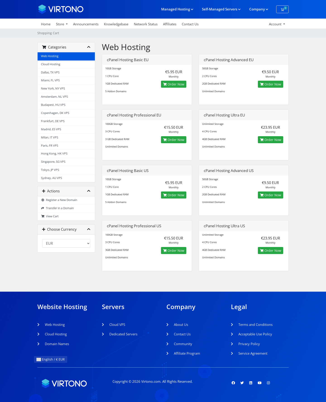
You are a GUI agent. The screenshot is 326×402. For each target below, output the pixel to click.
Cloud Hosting (50, 64)
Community (179, 343)
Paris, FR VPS (49, 146)
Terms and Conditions (252, 324)
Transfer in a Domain (57, 208)
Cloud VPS (113, 324)
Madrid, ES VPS (51, 129)
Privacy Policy (245, 343)
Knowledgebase (116, 24)
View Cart (50, 216)
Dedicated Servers (119, 334)
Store (60, 24)
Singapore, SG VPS (53, 162)
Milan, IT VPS (49, 137)
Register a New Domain (59, 200)
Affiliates (169, 24)
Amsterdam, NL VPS (54, 97)
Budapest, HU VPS (53, 105)
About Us (177, 324)
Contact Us (190, 24)
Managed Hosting (177, 9)
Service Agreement (249, 353)
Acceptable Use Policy (251, 334)
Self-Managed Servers (221, 9)
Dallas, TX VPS (50, 72)
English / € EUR (50, 359)
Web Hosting (49, 56)
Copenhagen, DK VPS (55, 113)
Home (45, 24)
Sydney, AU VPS (51, 178)
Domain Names (53, 343)
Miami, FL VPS (50, 80)
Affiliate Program (183, 353)
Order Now (173, 84)
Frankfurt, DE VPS (53, 121)
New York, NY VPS (53, 88)
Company (258, 9)
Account (275, 24)
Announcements (85, 24)
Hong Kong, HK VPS (54, 153)
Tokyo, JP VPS (50, 170)
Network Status (146, 24)
